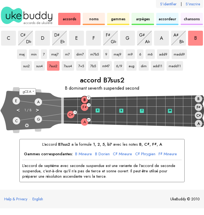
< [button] (18, 110)
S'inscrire (193, 4)
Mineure (83, 154)
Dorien (102, 154)
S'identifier (168, 4)
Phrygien (145, 154)
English (37, 199)
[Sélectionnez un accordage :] (27, 91)
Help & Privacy (15, 199)
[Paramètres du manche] (27, 125)
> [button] (38, 110)
